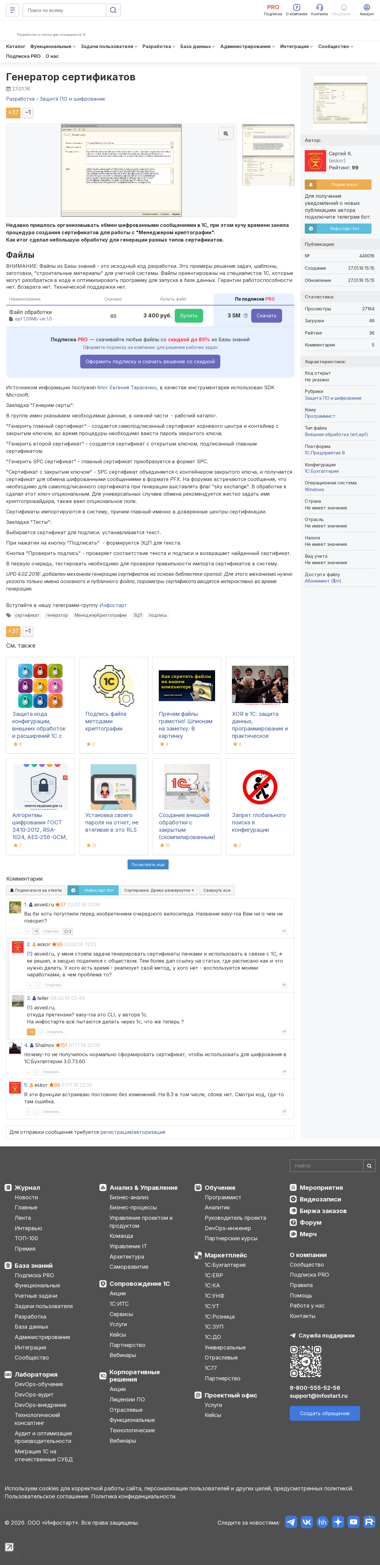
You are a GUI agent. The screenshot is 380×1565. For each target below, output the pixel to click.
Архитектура (127, 1256)
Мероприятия (321, 1187)
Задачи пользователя (44, 1306)
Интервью (28, 1228)
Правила (301, 1285)
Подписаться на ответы (36, 890)
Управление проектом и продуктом (141, 1222)
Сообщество (32, 1357)
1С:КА (212, 1285)
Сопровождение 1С (140, 1283)
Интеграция (30, 1347)
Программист (320, 416)
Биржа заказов (323, 1211)
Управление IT (128, 1246)
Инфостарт (113, 605)
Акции (118, 1293)
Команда (121, 1236)
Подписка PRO (34, 1275)
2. (29, 944)
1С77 (211, 1368)
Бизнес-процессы (133, 1207)
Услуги (118, 1324)
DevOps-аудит (34, 1394)
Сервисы (121, 1314)
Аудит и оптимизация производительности (43, 1437)
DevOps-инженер (228, 1228)
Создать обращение (325, 1413)
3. (29, 998)
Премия (25, 1248)
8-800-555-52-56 (315, 1388)
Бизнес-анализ (129, 1197)
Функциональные (37, 1285)
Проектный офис (231, 1395)
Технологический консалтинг (37, 1419)
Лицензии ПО (127, 1399)
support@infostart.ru (319, 1396)
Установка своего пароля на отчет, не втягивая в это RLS (111, 822)
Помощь (301, 1295)
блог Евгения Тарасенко (127, 387)
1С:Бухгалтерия (225, 1265)
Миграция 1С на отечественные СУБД (44, 1455)
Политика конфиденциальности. (134, 1496)
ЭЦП (137, 615)
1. (26, 904)
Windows (314, 489)
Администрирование (42, 1337)
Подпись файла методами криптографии (105, 721)
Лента (23, 1218)
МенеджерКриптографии (101, 615)
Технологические (132, 1430)
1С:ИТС (119, 1303)
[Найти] (369, 1166)
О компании (308, 1255)
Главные (26, 1207)
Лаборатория (36, 1374)
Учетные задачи (36, 1296)
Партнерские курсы (231, 1238)
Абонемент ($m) (323, 581)
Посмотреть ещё (148, 864)
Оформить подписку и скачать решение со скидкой (150, 361)
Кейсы (118, 1334)
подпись (158, 615)
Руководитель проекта (235, 1218)
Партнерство (127, 1345)
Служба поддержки (327, 1335)
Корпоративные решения (135, 1375)
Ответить (51, 931)
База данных (31, 1326)
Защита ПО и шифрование (333, 398)
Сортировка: (159, 890)
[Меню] (12, 10)
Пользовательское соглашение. (47, 1496)
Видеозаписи (320, 1199)
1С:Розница (220, 1316)
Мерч (308, 1234)
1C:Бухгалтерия (322, 471)
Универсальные (225, 1347)
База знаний (34, 1265)
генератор (57, 615)
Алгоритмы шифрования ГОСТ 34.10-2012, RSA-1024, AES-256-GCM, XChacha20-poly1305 (40, 830)
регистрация (116, 1132)
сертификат (27, 615)
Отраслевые (126, 1410)
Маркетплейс (226, 1255)
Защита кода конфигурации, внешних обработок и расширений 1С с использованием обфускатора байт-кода (38, 736)
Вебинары (123, 1355)
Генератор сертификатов (71, 77)
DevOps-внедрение (40, 1405)
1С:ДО (213, 1337)
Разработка (30, 1316)
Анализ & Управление (144, 1187)
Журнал (27, 1187)
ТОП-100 (26, 1238)
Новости (26, 1197)
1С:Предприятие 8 (325, 453)
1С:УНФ (214, 1296)
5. (26, 1085)
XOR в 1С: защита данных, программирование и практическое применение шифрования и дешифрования (260, 736)
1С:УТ (212, 1306)
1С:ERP (214, 1275)
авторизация (149, 1132)
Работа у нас (307, 1305)
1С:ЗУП (214, 1326)
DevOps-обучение (39, 1384)
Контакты (302, 1316)
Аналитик (217, 1207)
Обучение (220, 1187)
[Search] (333, 1166)
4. (26, 1045)
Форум (311, 1222)
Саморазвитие (129, 1266)
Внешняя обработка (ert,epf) (336, 434)
